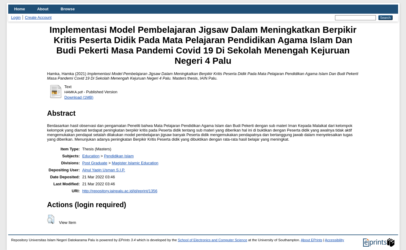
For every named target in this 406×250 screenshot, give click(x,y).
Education (91, 156)
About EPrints (311, 240)
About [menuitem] (42, 9)
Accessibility (334, 240)
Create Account (38, 17)
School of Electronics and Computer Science (212, 240)
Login (16, 17)
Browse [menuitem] (68, 9)
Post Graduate (95, 163)
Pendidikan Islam (118, 156)
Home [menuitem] (19, 9)
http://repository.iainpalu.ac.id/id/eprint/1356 (119, 191)
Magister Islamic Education (135, 163)
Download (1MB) (78, 97)
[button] (50, 219)
